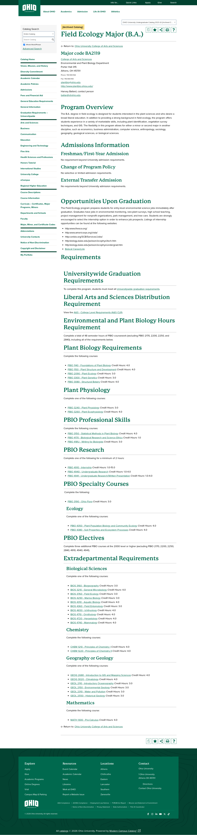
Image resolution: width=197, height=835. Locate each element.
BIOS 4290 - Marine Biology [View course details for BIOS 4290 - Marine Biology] (85, 598)
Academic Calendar (30, 78)
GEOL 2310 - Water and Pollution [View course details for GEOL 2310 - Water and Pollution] (87, 691)
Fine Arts (25, 151)
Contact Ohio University (150, 788)
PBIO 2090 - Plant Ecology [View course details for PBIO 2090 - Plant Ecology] (82, 373)
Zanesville (105, 794)
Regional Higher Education (34, 185)
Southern (105, 789)
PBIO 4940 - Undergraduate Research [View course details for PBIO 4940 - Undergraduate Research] (88, 471)
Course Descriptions (30, 192)
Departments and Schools (33, 213)
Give (160, 2)
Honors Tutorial (28, 162)
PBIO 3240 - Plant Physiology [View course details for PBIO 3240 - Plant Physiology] (83, 407)
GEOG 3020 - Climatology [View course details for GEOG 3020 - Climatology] (84, 679)
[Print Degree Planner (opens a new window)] (148, 30)
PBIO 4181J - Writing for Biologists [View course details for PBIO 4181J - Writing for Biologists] (85, 441)
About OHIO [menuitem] (49, 11)
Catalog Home (28, 59)
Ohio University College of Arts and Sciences (99, 46)
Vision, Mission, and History (34, 65)
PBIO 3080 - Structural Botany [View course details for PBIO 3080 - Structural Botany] (84, 381)
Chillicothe (106, 774)
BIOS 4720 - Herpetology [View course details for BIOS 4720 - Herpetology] (84, 618)
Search (172, 2)
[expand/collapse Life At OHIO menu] (107, 11)
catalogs (64, 831)
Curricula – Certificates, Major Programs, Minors (35, 205)
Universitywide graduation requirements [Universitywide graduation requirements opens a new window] (138, 289)
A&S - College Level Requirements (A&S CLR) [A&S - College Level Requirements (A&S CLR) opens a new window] (98, 312)
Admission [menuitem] (82, 11)
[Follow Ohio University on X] (164, 814)
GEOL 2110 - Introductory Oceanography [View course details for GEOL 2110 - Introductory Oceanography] (92, 683)
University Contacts (30, 236)
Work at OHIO (69, 789)
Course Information (30, 198)
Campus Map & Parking (36, 794)
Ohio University (37, 813)
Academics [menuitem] (66, 11)
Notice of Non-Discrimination (35, 242)
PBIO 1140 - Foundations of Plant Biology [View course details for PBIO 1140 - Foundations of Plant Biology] (89, 365)
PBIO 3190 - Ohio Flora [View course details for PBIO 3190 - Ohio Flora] (80, 501)
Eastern (104, 779)
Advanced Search (32, 48)
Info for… (116, 2)
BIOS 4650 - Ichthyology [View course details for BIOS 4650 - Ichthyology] (83, 610)
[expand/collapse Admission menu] (89, 11)
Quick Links (132, 2)
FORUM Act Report (119, 803)
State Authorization (120, 807)
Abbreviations (27, 231)
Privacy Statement (103, 807)
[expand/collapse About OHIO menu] (57, 11)
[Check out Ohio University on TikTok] (168, 814)
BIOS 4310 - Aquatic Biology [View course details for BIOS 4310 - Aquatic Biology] (85, 602)
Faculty (24, 218)
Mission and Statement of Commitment (143, 803)
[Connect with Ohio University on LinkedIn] (156, 814)
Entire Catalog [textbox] (29, 34)
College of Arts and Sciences (76, 59)
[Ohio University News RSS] (172, 814)
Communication (28, 134)
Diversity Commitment (32, 71)
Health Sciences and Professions (37, 157)
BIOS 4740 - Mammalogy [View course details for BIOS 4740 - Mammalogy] (83, 622)
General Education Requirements (37, 101)
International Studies (31, 168)
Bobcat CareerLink (75, 249)
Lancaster (105, 784)
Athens (104, 769)
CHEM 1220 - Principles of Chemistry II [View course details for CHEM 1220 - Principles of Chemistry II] (91, 651)
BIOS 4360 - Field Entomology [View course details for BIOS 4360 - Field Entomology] (86, 606)
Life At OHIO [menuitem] (99, 11)
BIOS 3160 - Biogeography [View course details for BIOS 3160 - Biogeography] (84, 585)
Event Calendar (70, 769)
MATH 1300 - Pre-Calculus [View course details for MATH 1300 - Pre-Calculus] (84, 720)
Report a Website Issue (73, 794)
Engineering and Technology (34, 145)
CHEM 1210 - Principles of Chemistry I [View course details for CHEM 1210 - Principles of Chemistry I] (90, 646)
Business (25, 128)
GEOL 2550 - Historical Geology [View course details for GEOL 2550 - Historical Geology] (87, 695)
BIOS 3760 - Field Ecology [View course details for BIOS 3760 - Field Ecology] (84, 594)
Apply (147, 2)
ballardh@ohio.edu (71, 95)
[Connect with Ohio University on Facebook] (148, 814)
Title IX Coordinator (137, 807)
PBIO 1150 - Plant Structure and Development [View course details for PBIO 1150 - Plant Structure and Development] (92, 369)
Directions (148, 783)
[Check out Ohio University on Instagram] (152, 814)
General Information (30, 107)
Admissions (26, 89)
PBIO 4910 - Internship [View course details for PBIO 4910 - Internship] (80, 467)
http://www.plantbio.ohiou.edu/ (77, 86)
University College (30, 174)
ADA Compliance (63, 803)
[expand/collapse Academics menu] (73, 11)
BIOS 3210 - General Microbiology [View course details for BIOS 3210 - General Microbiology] (88, 589)
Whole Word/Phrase (33, 44)
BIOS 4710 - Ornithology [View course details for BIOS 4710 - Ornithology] (83, 614)
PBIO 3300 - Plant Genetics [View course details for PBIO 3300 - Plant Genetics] (82, 377)
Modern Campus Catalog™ (123, 831)
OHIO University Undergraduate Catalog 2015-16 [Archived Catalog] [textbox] (148, 22)
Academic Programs (34, 779)
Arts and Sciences (29, 122)
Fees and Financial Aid (32, 95)
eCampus (25, 180)
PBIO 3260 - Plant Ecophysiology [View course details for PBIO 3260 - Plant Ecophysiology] (85, 411)
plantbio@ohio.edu (71, 82)
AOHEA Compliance (80, 803)
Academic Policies (30, 84)
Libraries (67, 784)
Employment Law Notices (99, 803)
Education (25, 139)
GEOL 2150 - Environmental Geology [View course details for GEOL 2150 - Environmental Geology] (90, 687)
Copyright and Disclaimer (33, 248)
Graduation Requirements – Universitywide (34, 114)
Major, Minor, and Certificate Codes (38, 224)
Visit (27, 789)
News (65, 779)
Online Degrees (32, 784)
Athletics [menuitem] (115, 11)
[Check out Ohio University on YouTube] (160, 814)
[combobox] (149, 22)
